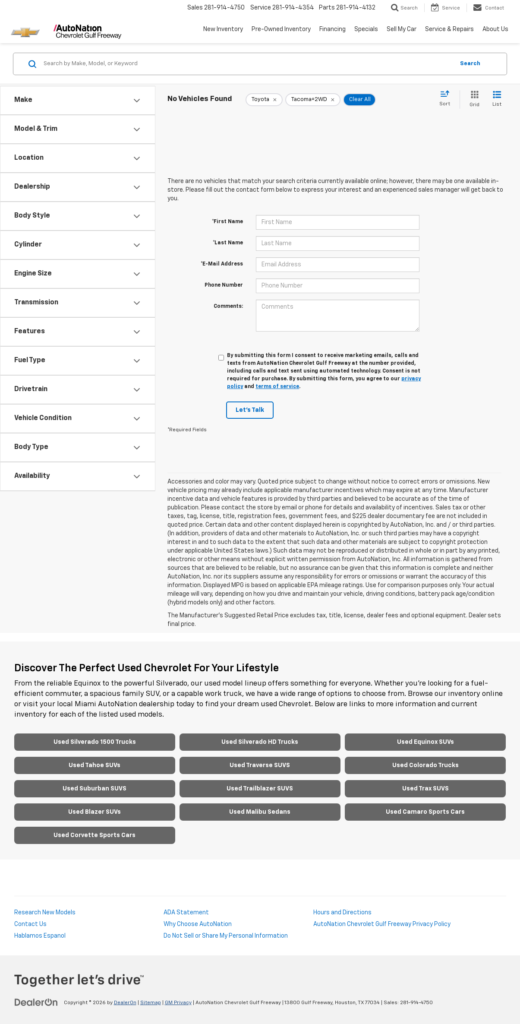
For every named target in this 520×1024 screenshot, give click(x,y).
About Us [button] (495, 29)
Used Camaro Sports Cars (425, 812)
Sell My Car (401, 29)
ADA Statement (186, 913)
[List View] (497, 99)
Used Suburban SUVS (94, 789)
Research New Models (45, 913)
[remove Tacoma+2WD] (312, 99)
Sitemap (150, 1002)
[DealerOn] (36, 1002)
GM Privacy (178, 1002)
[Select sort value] (447, 98)
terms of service (277, 386)
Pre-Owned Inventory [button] (281, 29)
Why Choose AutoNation (198, 924)
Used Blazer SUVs (94, 812)
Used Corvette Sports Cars (95, 835)
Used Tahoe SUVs (94, 765)
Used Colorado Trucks (425, 765)
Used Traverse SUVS (260, 765)
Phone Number (224, 285)
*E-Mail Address (222, 264)
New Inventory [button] (223, 29)
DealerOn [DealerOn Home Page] (125, 1002)
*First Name (227, 221)
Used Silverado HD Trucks (259, 742)
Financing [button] (332, 29)
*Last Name (228, 243)
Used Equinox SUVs (425, 742)
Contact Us (30, 924)
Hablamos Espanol (40, 936)
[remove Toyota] (264, 99)
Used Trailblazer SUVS (260, 789)
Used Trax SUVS (425, 789)
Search (470, 63)
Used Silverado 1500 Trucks (95, 742)
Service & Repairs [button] (449, 29)
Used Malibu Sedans (259, 812)
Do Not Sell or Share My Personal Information (226, 936)
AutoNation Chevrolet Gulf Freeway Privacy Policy (382, 924)
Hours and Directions (342, 913)
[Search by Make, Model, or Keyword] (248, 64)
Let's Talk (250, 410)
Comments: (228, 306)
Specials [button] (366, 29)
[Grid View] (473, 99)
